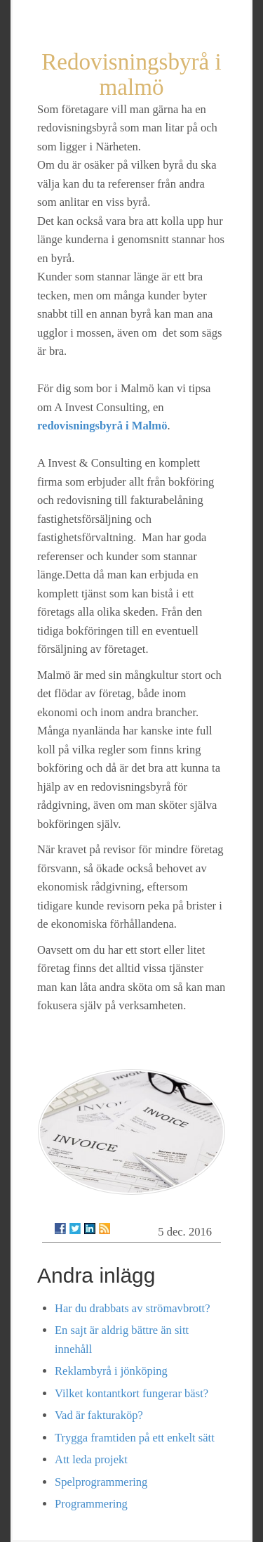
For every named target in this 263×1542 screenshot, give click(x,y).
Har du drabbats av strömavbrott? (132, 1308)
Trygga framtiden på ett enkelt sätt (135, 1437)
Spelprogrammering (101, 1482)
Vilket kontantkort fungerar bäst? (131, 1393)
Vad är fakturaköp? (99, 1415)
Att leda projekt (91, 1459)
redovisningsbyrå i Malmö (102, 425)
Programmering (91, 1503)
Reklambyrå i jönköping (111, 1371)
